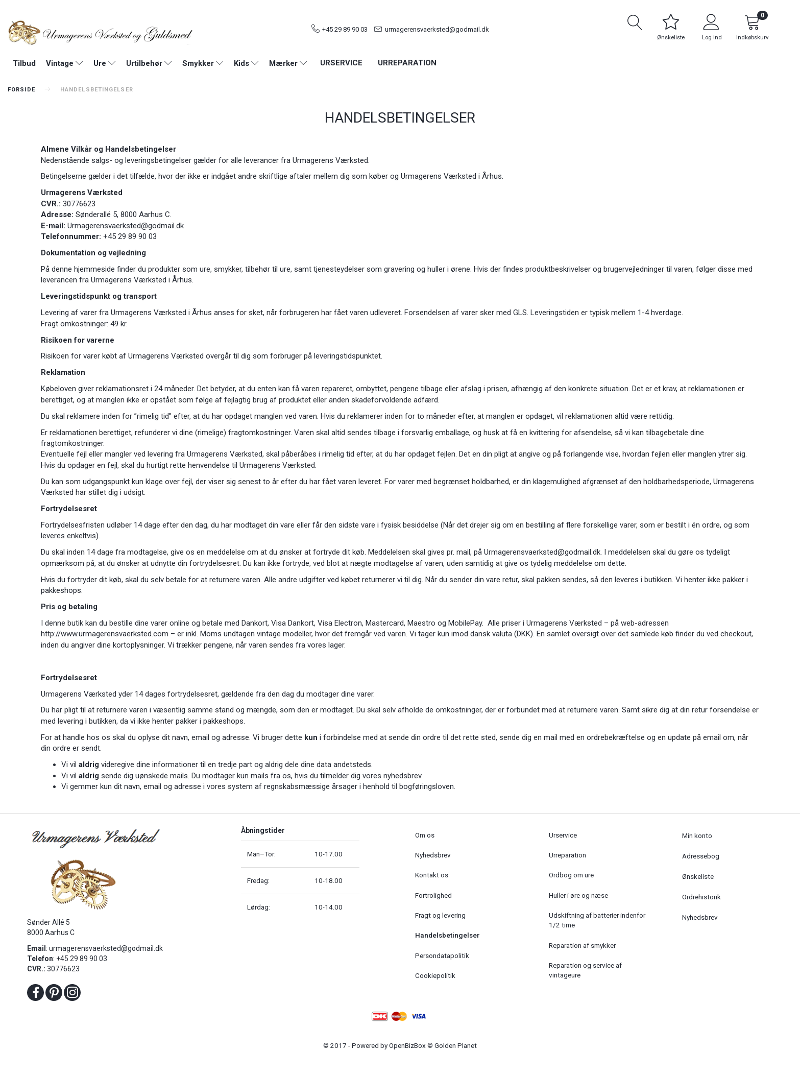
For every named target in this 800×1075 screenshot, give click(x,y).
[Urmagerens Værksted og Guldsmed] (100, 31)
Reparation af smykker (582, 945)
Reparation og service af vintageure (585, 970)
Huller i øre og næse (578, 895)
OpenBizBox (407, 1045)
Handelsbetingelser (447, 935)
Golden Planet (455, 1045)
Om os (424, 835)
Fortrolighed (433, 895)
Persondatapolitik (442, 955)
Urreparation (407, 62)
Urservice (341, 62)
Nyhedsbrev (433, 855)
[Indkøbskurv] (752, 29)
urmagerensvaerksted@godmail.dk (437, 29)
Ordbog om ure (571, 875)
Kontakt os (431, 875)
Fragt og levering (440, 915)
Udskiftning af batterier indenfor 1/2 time (597, 920)
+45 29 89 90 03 (345, 29)
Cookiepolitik (435, 975)
